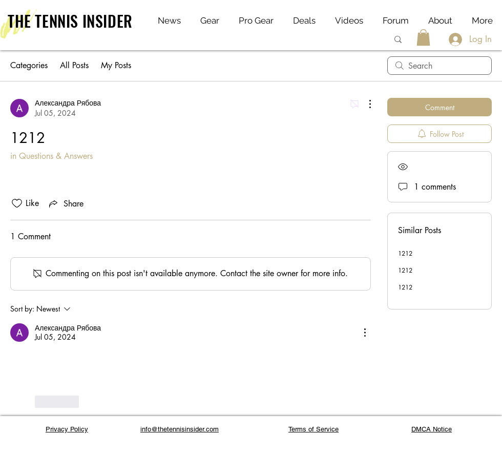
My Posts (116, 65)
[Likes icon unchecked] (17, 203)
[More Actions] (365, 104)
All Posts (74, 65)
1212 (405, 253)
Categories (29, 65)
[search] (439, 65)
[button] (423, 37)
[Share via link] (65, 203)
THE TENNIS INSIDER (70, 20)
